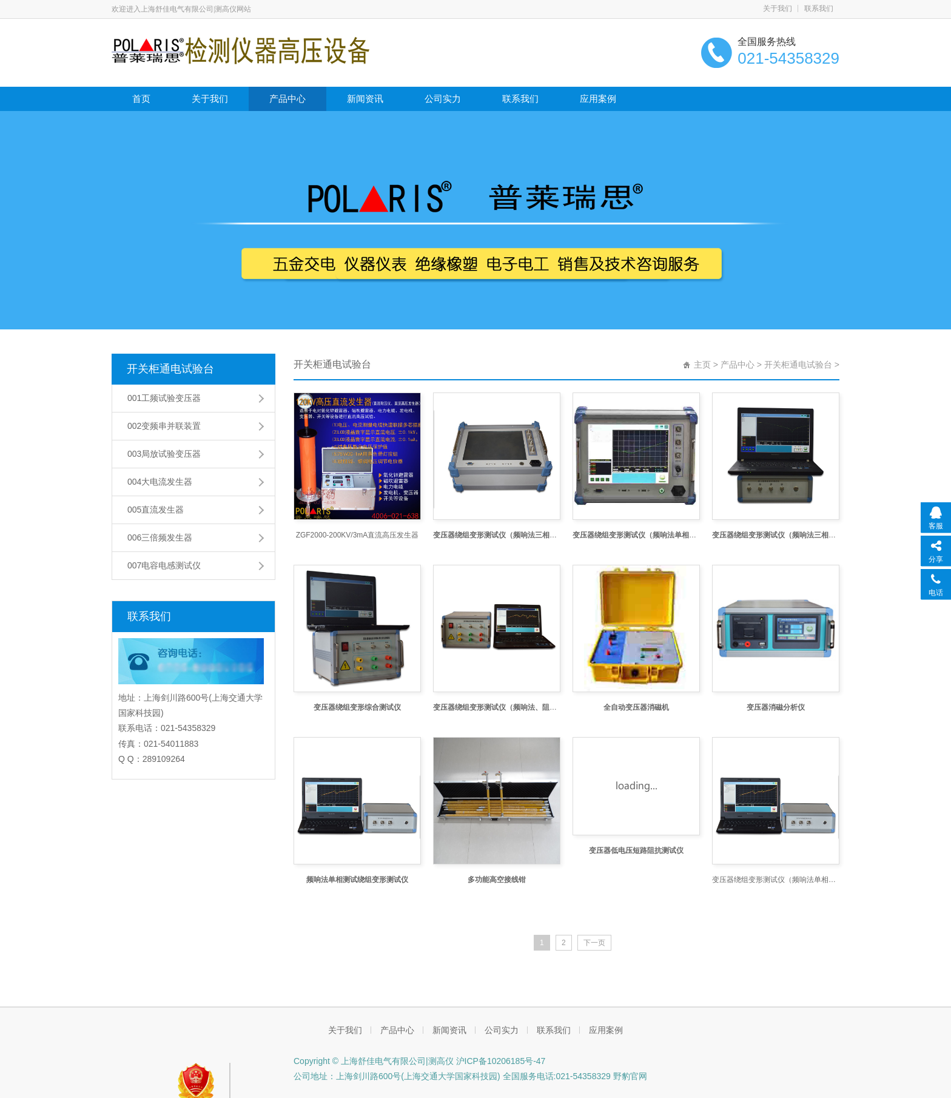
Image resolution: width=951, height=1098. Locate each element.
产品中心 (287, 98)
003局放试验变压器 (164, 454)
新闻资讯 (365, 98)
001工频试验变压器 (164, 398)
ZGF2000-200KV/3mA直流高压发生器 (357, 535)
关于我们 (777, 8)
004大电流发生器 (159, 482)
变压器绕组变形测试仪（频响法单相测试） (775, 879)
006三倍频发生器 (159, 537)
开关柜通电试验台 (170, 369)
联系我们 (818, 8)
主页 (702, 364)
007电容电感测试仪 (164, 565)
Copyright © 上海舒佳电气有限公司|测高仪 (374, 1061)
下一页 (594, 942)
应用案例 (598, 98)
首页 (141, 98)
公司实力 (443, 98)
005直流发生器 (155, 509)
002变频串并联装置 (164, 426)
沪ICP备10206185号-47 (500, 1061)
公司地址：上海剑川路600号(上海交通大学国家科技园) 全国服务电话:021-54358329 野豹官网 (470, 1076)
